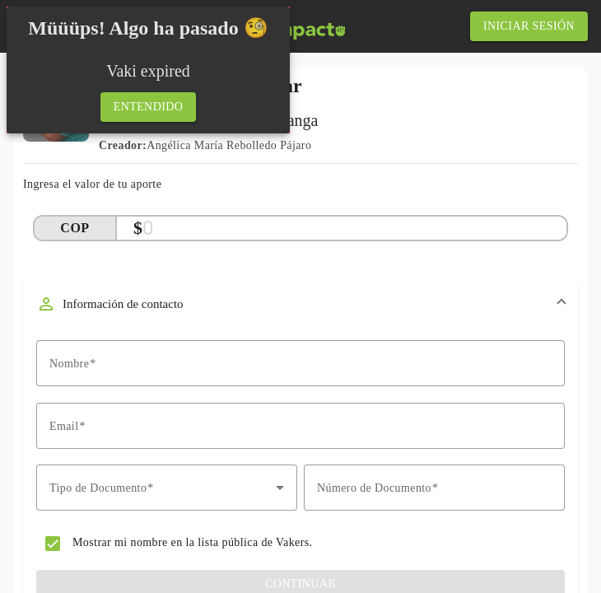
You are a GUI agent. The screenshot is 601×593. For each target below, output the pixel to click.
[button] (300, 304)
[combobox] (166, 487)
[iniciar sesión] (529, 26)
